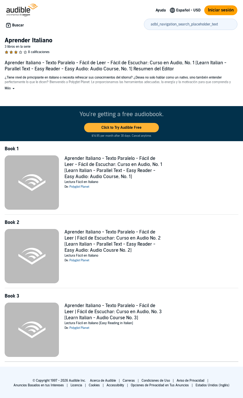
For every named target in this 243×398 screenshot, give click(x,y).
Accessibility (115, 385)
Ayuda (161, 10)
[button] (10, 88)
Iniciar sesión (221, 10)
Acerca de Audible (103, 381)
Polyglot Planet (79, 187)
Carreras (129, 381)
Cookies (94, 385)
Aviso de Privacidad (190, 381)
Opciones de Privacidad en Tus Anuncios (160, 385)
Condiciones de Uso (156, 381)
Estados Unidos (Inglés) (213, 385)
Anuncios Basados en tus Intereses (39, 385)
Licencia (76, 385)
